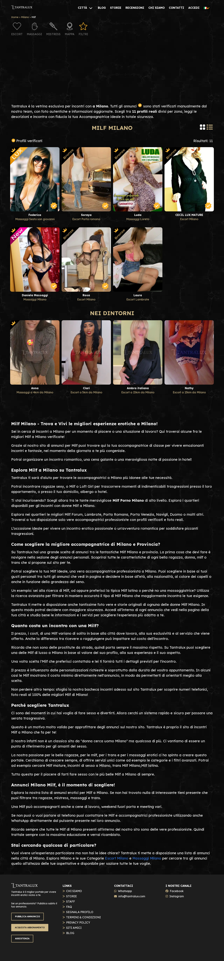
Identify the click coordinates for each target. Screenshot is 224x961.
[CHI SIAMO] (156, 7)
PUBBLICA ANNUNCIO (27, 916)
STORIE (71, 896)
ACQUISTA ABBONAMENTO (30, 927)
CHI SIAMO (74, 891)
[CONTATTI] (176, 7)
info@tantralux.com (131, 896)
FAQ (69, 907)
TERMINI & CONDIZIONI (83, 917)
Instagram (176, 896)
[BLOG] (102, 7)
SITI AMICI (74, 928)
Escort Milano (116, 858)
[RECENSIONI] (134, 7)
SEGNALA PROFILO (79, 912)
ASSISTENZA (22, 938)
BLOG (70, 933)
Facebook (177, 891)
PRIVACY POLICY (78, 922)
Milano (25, 17)
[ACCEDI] (194, 7)
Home (14, 17)
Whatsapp (125, 891)
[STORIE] (115, 7)
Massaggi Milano (146, 858)
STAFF (70, 901)
